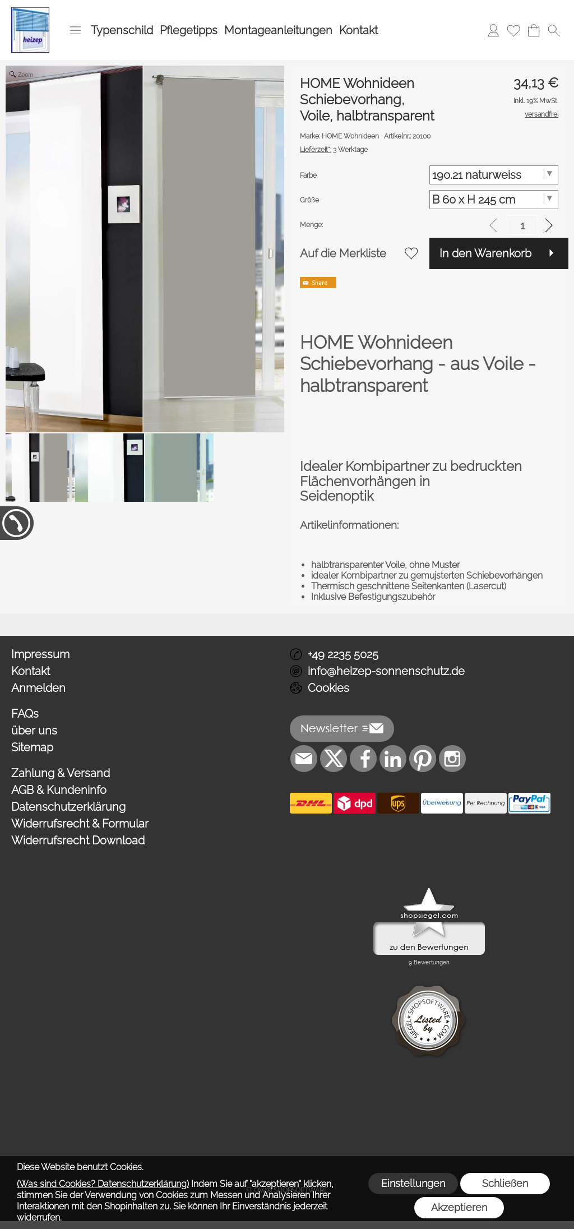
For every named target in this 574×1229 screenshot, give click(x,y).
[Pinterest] (423, 759)
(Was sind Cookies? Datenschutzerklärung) (103, 1184)
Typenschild (122, 30)
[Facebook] (363, 759)
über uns (34, 730)
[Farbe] (494, 175)
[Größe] (494, 200)
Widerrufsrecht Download (78, 840)
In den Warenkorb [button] (485, 253)
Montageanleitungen (278, 30)
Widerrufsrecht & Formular (80, 823)
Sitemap (32, 747)
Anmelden (38, 688)
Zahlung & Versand (60, 773)
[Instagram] (452, 759)
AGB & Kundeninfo (59, 790)
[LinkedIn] (393, 759)
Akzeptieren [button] (459, 1207)
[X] (334, 759)
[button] (75, 30)
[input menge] (522, 225)
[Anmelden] (493, 30)
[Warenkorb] (533, 30)
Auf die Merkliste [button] (343, 253)
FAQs (25, 713)
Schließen (505, 1183)
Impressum (40, 654)
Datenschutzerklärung (68, 807)
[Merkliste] (513, 30)
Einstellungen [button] (413, 1183)
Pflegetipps (188, 30)
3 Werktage (334, 150)
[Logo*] (30, 11)
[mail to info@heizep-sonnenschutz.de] (304, 759)
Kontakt (358, 30)
